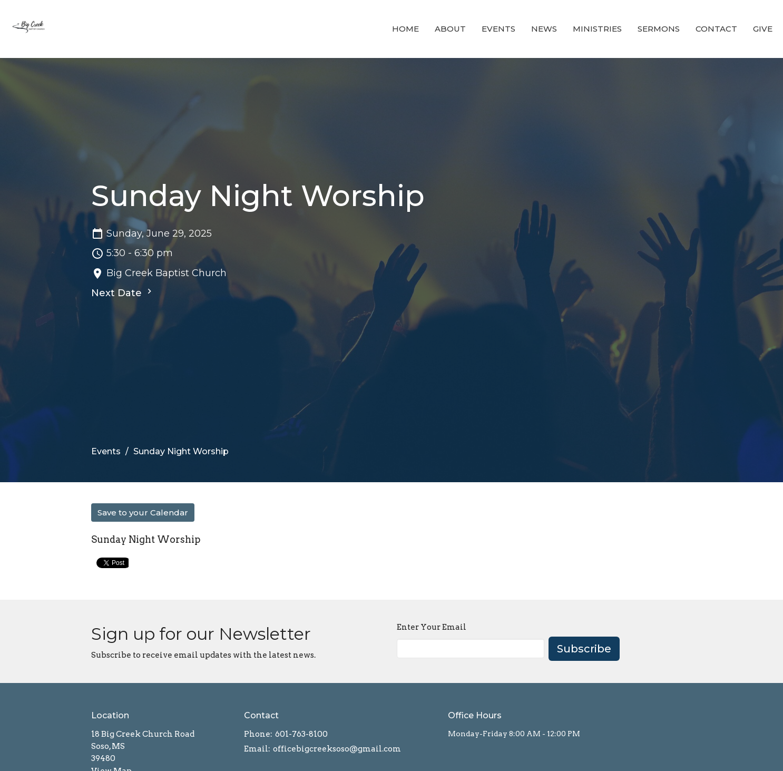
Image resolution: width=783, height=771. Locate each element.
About (450, 29)
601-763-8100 (301, 734)
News (544, 29)
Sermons (659, 29)
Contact (716, 29)
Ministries (597, 29)
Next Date (122, 292)
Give (762, 29)
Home (405, 29)
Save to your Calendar (142, 513)
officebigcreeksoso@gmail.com (337, 749)
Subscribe (584, 648)
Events (498, 29)
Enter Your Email (431, 627)
